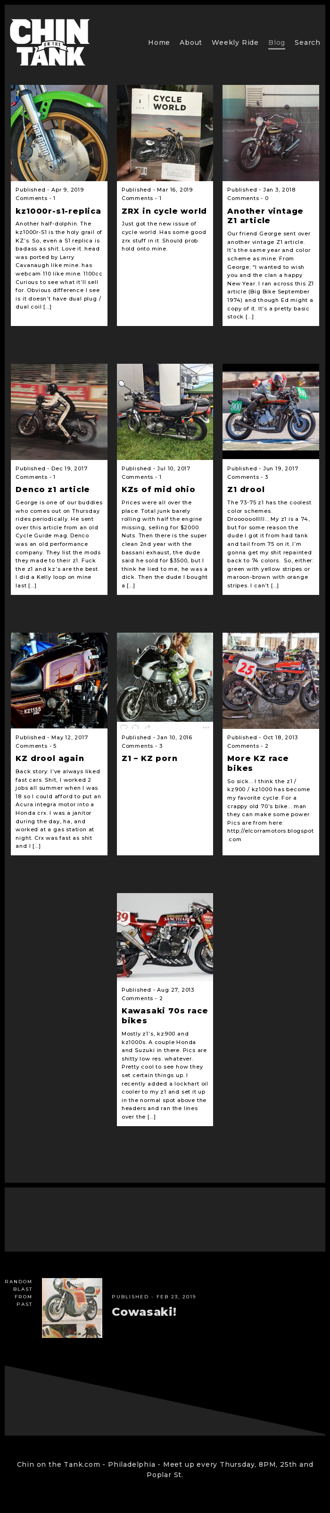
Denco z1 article (53, 489)
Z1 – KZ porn (150, 758)
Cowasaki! (144, 1312)
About (191, 42)
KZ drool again (50, 758)
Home (159, 42)
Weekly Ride (235, 42)
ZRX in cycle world (164, 211)
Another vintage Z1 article (265, 216)
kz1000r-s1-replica (58, 211)
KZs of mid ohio (159, 489)
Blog (276, 42)
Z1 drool (245, 489)
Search (308, 42)
